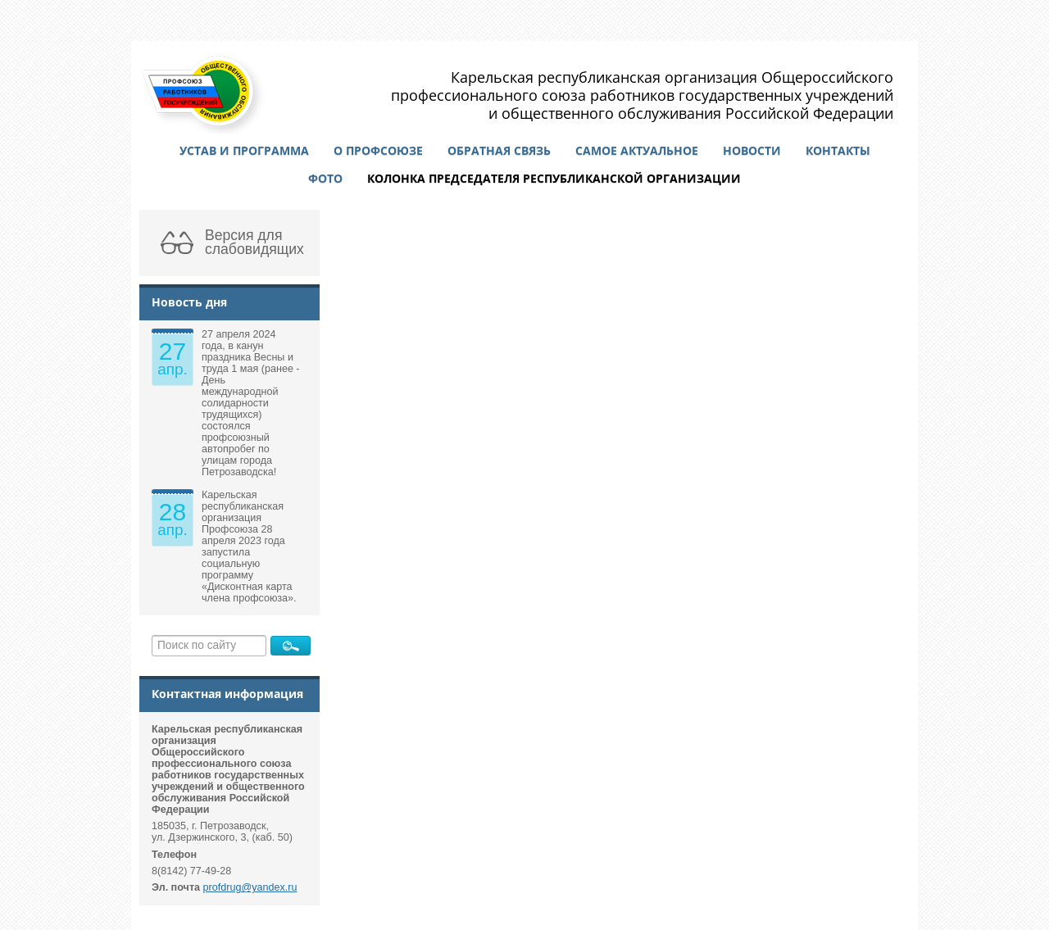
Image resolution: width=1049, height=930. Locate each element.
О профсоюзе (378, 150)
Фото (325, 178)
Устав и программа (244, 150)
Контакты (838, 150)
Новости (752, 150)
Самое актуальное (636, 150)
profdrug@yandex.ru (250, 887)
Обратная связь (499, 150)
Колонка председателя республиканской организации (554, 178)
